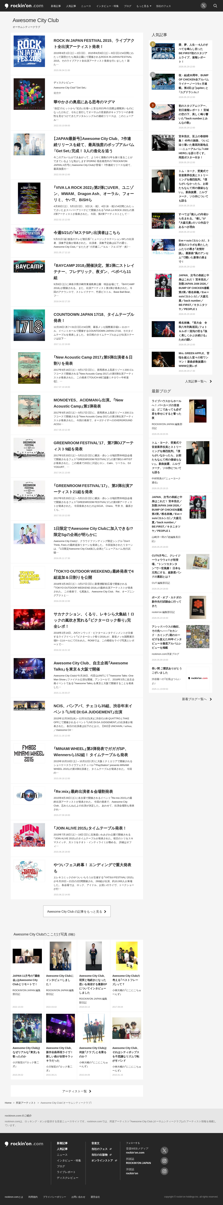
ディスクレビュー (67, 1177)
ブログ (127, 6)
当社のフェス (163, 6)
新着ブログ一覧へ (194, 698)
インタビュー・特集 (107, 6)
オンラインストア (102, 1160)
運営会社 (95, 1196)
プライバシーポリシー (54, 1196)
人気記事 (71, 6)
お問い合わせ (78, 1196)
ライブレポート (66, 1172)
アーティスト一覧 (74, 1091)
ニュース (86, 6)
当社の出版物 (99, 1154)
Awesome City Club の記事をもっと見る (74, 911)
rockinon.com (24, 6)
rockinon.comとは (14, 1196)
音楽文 (95, 1143)
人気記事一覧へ (196, 381)
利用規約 (33, 1196)
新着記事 (56, 6)
